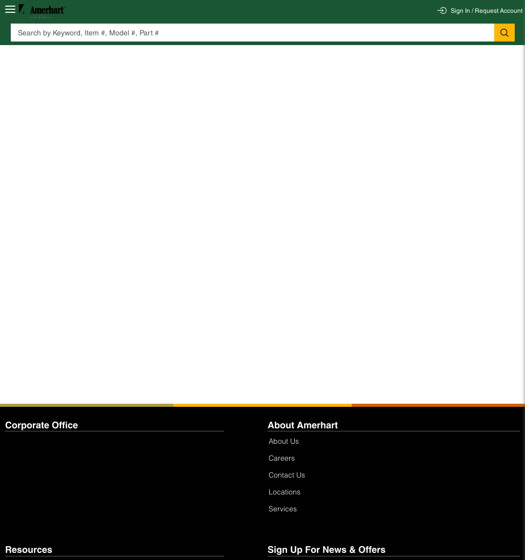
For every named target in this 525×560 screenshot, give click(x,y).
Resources (28, 549)
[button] (504, 33)
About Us (284, 441)
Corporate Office (41, 425)
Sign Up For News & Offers (327, 549)
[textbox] (252, 33)
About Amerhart (303, 425)
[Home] (42, 11)
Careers (282, 457)
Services (283, 508)
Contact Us (287, 474)
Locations (284, 491)
